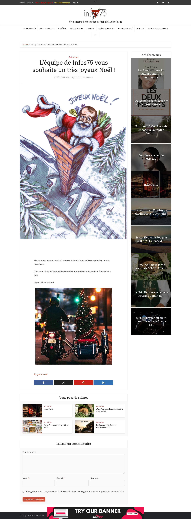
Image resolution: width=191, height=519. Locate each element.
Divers (90, 28)
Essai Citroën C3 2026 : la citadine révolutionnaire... (151, 211)
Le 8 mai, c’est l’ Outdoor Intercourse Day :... (106, 426)
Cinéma (62, 28)
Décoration (76, 28)
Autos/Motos (47, 28)
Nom (26, 478)
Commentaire (29, 452)
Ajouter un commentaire (82, 77)
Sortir (140, 28)
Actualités (29, 28)
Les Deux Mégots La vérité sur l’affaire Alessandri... (151, 102)
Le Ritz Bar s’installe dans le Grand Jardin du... (151, 293)
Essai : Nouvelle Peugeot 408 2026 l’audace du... (151, 239)
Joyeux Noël (41, 374)
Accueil (26, 44)
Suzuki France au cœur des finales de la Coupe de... (151, 321)
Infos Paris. (48, 409)
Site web (95, 478)
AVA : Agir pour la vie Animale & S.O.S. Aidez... (109, 410)
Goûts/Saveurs (106, 28)
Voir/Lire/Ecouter (158, 28)
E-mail (60, 478)
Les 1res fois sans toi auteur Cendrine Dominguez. (151, 73)
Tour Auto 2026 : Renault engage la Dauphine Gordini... (151, 130)
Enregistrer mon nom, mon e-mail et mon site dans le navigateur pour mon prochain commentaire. (75, 491)
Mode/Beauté (125, 28)
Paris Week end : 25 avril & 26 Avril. (56, 426)
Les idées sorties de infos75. (151, 157)
